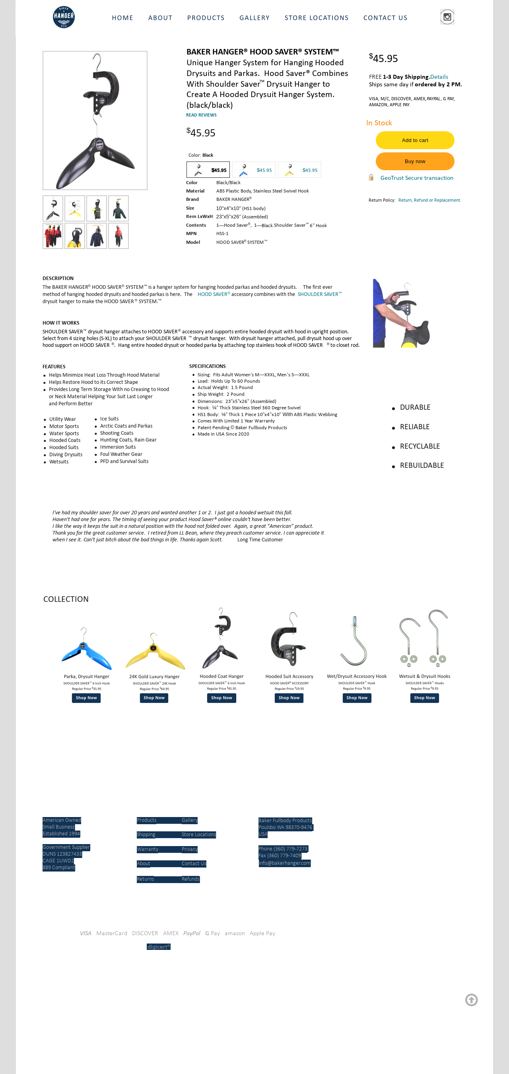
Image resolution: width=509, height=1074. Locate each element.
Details (439, 77)
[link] (177, 977)
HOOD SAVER (212, 295)
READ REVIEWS (201, 115)
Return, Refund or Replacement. (429, 200)
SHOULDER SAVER (318, 295)
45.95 (311, 170)
